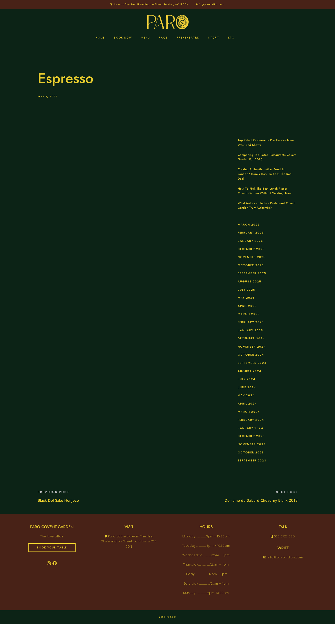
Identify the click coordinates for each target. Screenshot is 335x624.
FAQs (163, 37)
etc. (232, 37)
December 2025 (251, 249)
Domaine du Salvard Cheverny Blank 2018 (261, 500)
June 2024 (247, 387)
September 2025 (252, 273)
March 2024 (249, 412)
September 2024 (252, 363)
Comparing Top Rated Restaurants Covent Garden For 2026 (267, 157)
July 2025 (246, 290)
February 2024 (251, 420)
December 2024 (251, 338)
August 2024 (250, 371)
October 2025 (251, 265)
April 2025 (247, 306)
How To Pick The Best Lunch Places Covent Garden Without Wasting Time (264, 191)
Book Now (123, 37)
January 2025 (250, 330)
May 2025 (246, 298)
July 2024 (247, 379)
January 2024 (250, 428)
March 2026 (249, 224)
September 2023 (252, 460)
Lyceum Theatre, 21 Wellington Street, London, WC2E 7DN (151, 4)
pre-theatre (188, 37)
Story (213, 37)
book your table (52, 547)
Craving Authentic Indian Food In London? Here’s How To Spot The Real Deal (265, 174)
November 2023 (252, 444)
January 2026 (250, 241)
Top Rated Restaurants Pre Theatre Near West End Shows (266, 142)
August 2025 (249, 281)
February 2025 (251, 322)
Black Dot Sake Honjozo (58, 500)
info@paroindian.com (210, 4)
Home (100, 37)
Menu (145, 37)
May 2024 (246, 395)
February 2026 (251, 232)
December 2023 (251, 436)
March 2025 (249, 314)
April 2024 (247, 403)
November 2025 (252, 257)
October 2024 (251, 354)
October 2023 (251, 452)
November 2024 (252, 346)
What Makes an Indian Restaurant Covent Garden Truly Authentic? (267, 205)
